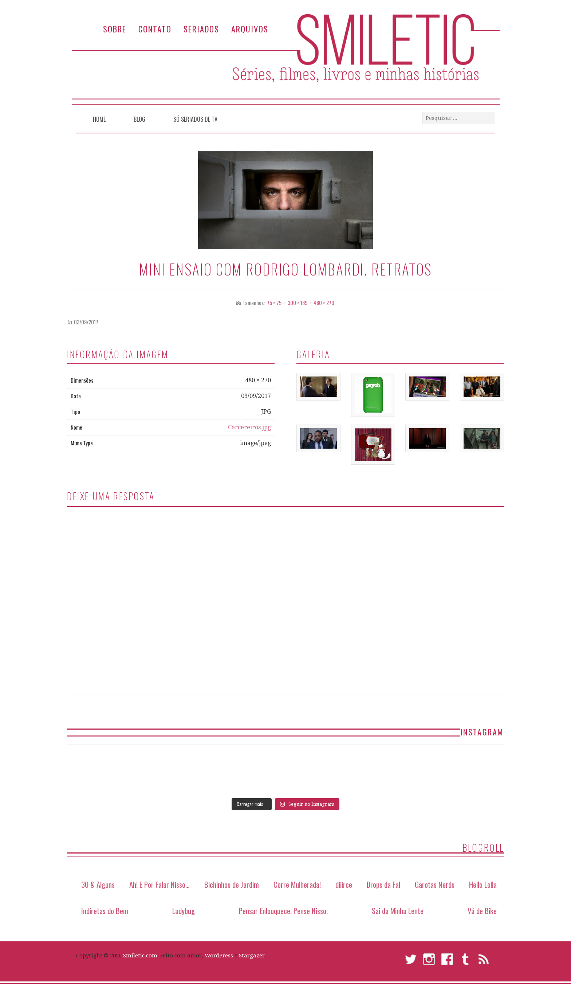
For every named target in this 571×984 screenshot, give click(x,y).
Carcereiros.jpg (249, 427)
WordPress (219, 955)
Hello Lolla (483, 884)
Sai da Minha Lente (398, 910)
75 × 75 (274, 302)
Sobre (114, 29)
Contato (155, 29)
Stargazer (252, 955)
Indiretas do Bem (104, 910)
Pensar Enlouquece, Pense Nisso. (283, 910)
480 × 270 (324, 302)
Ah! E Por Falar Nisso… (159, 884)
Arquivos (249, 29)
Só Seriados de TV (195, 119)
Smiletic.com (140, 955)
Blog (139, 119)
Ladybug (183, 910)
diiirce (343, 884)
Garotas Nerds (434, 884)
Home (99, 119)
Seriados (201, 29)
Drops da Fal (383, 884)
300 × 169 (297, 302)
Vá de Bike (482, 910)
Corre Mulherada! (297, 884)
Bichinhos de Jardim (231, 884)
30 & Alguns (98, 884)
